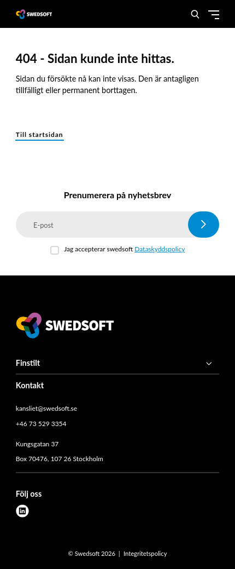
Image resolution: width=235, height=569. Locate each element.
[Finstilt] (117, 364)
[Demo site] (34, 14)
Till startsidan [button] (39, 134)
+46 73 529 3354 (41, 423)
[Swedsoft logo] (65, 327)
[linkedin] (22, 511)
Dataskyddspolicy (159, 249)
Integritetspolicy (145, 553)
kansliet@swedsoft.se (46, 408)
